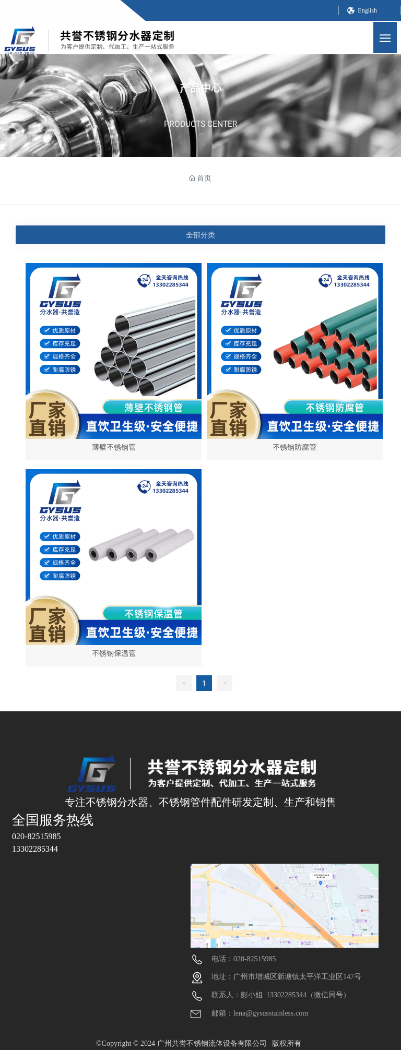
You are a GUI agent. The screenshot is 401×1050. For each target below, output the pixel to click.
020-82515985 (36, 836)
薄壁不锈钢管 (114, 447)
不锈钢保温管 (114, 653)
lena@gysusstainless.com (270, 1013)
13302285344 (35, 848)
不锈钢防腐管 (294, 447)
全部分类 (200, 235)
